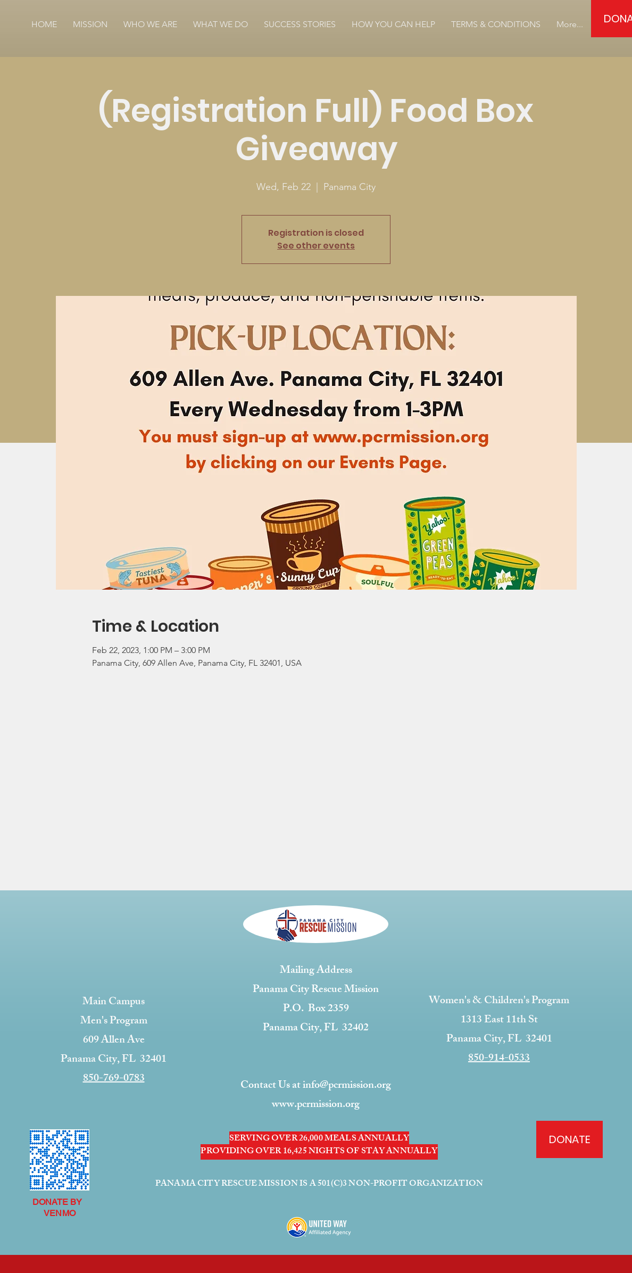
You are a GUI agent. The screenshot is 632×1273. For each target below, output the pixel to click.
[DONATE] (569, 1139)
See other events (316, 245)
